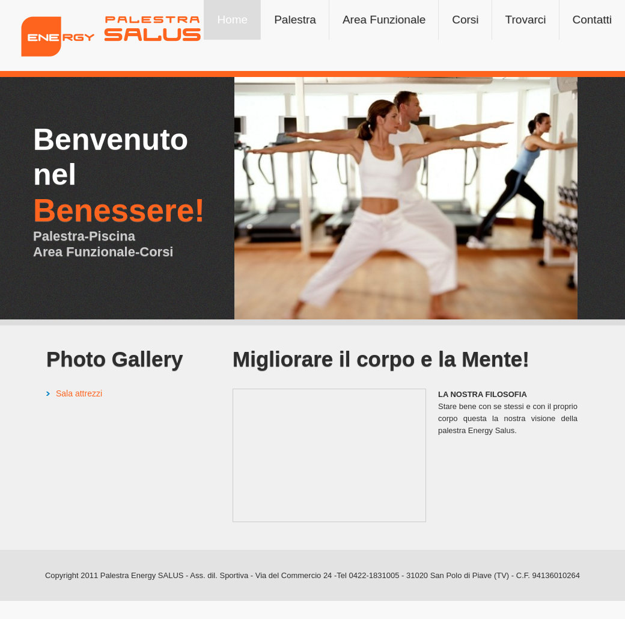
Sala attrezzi (79, 393)
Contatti (592, 19)
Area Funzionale (384, 19)
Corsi (465, 19)
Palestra (295, 19)
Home (232, 19)
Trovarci (525, 19)
